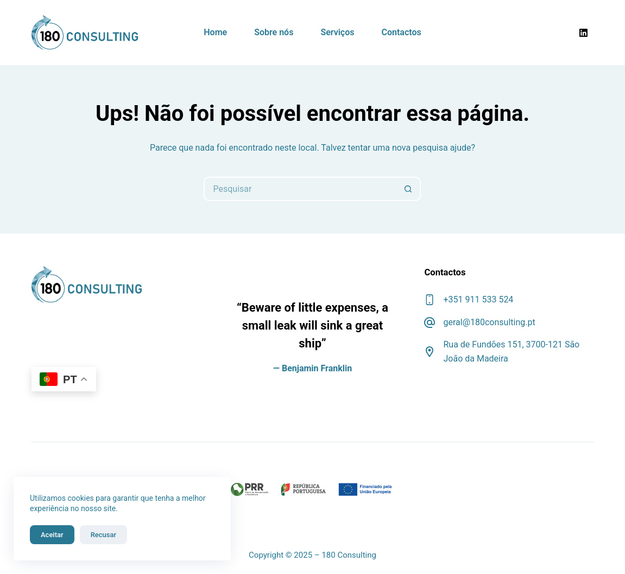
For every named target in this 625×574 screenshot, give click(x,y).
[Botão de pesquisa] (408, 189)
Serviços (337, 32)
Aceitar (52, 535)
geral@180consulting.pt (489, 322)
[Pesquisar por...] (300, 189)
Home (215, 32)
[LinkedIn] (583, 32)
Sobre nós (273, 32)
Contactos (401, 32)
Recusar (103, 535)
